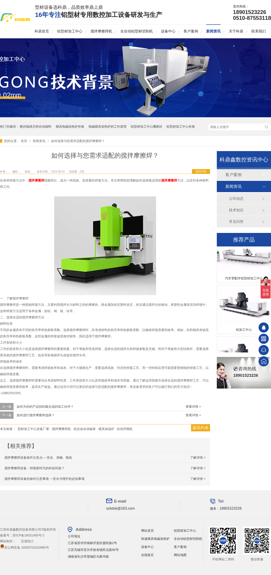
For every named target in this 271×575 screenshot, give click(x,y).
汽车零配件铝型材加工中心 (244, 280)
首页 (24, 141)
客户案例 (191, 31)
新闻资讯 (213, 31)
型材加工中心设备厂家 (33, 429)
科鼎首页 (42, 31)
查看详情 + (193, 406)
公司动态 (236, 198)
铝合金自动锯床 (85, 429)
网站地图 (180, 555)
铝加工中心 (244, 331)
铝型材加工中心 (69, 31)
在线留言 (147, 555)
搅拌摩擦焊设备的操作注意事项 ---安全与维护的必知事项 (44, 479)
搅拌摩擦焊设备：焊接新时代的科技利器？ (35, 468)
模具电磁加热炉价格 (70, 126)
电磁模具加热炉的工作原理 (107, 126)
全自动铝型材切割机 (136, 31)
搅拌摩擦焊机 (101, 31)
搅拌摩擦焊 (36, 180)
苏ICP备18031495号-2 (28, 535)
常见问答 (236, 221)
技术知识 (236, 210)
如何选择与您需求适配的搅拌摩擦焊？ (78, 141)
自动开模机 (125, 429)
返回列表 (201, 171)
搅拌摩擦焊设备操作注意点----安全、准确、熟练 (38, 457)
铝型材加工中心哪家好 (146, 126)
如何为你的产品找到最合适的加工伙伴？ (45, 406)
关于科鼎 (236, 31)
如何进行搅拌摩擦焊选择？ (36, 415)
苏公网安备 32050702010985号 (24, 547)
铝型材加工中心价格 (180, 126)
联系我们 (258, 31)
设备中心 (168, 31)
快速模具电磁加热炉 (155, 538)
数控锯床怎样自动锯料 (35, 126)
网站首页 (147, 530)
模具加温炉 (106, 429)
